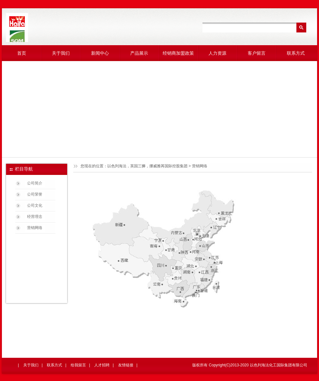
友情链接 (125, 365)
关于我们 (61, 53)
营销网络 (34, 227)
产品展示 (139, 53)
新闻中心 (100, 53)
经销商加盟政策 (178, 53)
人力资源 (217, 53)
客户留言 (257, 53)
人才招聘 (102, 365)
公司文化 (34, 205)
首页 (21, 53)
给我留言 (78, 365)
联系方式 (296, 53)
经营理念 (34, 216)
